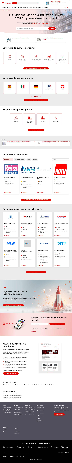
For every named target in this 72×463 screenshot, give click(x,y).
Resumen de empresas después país (10, 399)
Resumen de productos (29, 414)
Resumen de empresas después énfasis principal (12, 397)
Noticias (15, 428)
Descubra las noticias (7, 407)
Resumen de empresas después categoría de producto (13, 395)
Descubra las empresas (18, 407)
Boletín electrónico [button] (43, 7)
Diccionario (5, 429)
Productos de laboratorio (30, 409)
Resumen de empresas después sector (10, 393)
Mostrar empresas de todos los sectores (36, 68)
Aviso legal (5, 456)
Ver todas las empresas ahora (36, 272)
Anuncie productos (29, 413)
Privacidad (22, 456)
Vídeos (4, 431)
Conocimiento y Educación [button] (31, 7)
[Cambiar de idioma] (68, 7)
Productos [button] (14, 7)
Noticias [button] (4, 7)
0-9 (4, 384)
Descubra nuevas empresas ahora (13, 305)
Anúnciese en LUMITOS (7, 452)
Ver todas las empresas (36, 130)
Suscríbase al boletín (57, 323)
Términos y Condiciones (13, 456)
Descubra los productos (29, 407)
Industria (35, 23)
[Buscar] (38, 3)
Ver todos (34, 331)
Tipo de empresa (46, 23)
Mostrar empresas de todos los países (36, 100)
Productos (16, 430)
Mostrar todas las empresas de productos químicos (36, 199)
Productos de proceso (29, 411)
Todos (14, 3)
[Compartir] (65, 7)
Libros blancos (17, 431)
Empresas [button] (9, 7)
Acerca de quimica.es (26, 452)
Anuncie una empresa (18, 412)
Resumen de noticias (7, 412)
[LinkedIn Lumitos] (68, 456)
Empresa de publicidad (11, 373)
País (39, 23)
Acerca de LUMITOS (17, 452)
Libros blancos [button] (21, 7)
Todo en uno (16, 433)
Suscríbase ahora (59, 414)
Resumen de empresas (18, 414)
